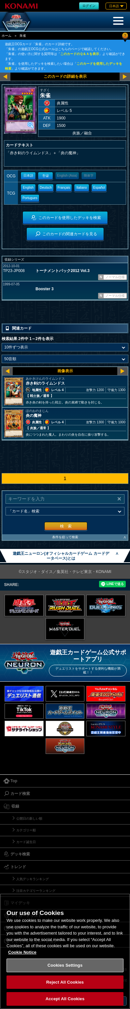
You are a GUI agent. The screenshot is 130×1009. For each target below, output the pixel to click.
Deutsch (46, 187)
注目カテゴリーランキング (35, 891)
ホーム (6, 35)
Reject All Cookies (65, 982)
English (28, 187)
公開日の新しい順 (29, 818)
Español (99, 187)
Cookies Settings (65, 965)
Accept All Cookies (65, 998)
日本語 (28, 175)
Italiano (81, 187)
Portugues (29, 198)
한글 (45, 175)
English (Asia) (67, 175)
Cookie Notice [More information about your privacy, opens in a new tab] (22, 952)
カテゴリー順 (26, 830)
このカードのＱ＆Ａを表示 (79, 54)
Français (64, 187)
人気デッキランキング (32, 879)
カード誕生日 (26, 842)
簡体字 (89, 175)
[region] (65, 951)
